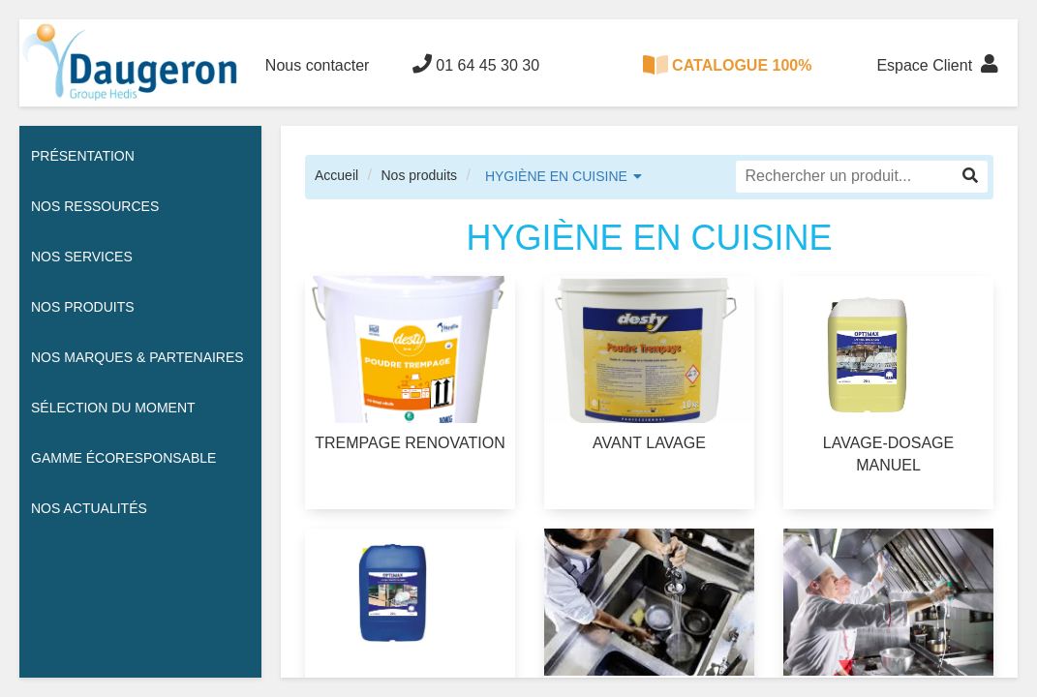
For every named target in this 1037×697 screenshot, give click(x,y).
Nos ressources (95, 206)
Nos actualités (89, 508)
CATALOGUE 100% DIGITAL (727, 80)
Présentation (83, 156)
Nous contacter (317, 65)
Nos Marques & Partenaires (137, 357)
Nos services (82, 256)
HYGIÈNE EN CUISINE (556, 176)
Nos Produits (83, 307)
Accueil (336, 175)
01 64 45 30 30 (475, 64)
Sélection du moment (113, 407)
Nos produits (419, 175)
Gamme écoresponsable (123, 458)
